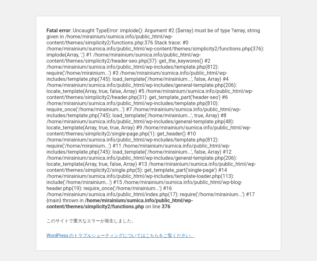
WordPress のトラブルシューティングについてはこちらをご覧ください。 (120, 235)
